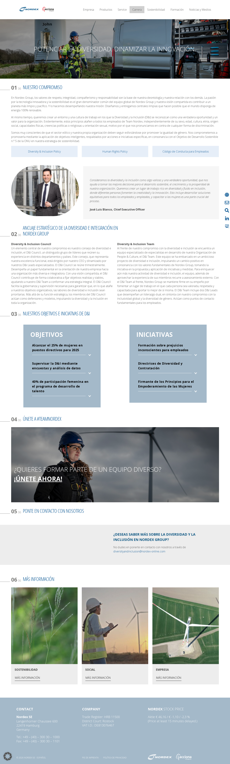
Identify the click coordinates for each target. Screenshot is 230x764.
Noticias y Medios (200, 10)
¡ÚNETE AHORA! (38, 479)
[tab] (62, 350)
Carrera (137, 10)
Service (122, 10)
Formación (177, 10)
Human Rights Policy (114, 151)
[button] (7, 756)
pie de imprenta (90, 757)
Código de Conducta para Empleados (186, 151)
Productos (106, 10)
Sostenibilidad (156, 10)
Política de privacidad (114, 757)
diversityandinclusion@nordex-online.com (139, 551)
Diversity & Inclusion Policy (44, 151)
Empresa (88, 10)
